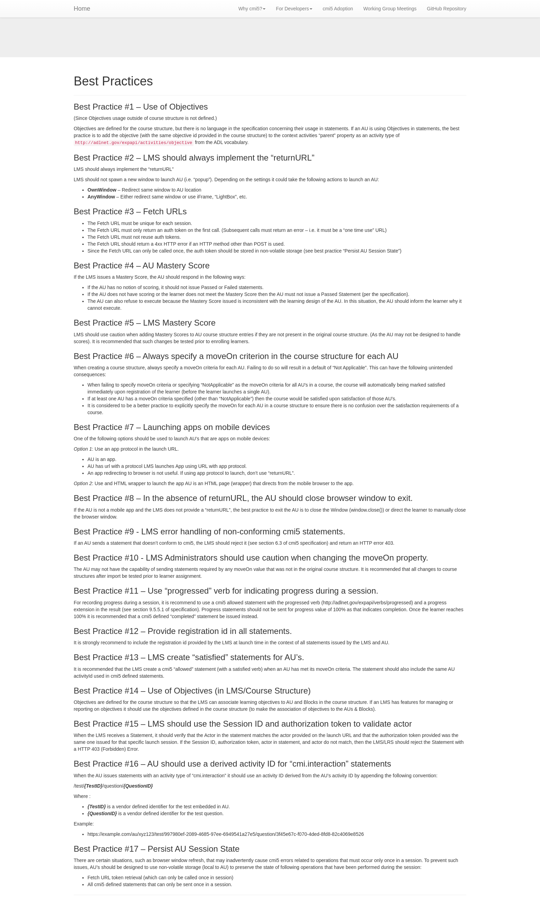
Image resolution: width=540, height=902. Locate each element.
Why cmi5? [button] (252, 8)
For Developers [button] (294, 8)
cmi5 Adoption (338, 8)
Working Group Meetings (390, 8)
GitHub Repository (446, 8)
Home (82, 8)
